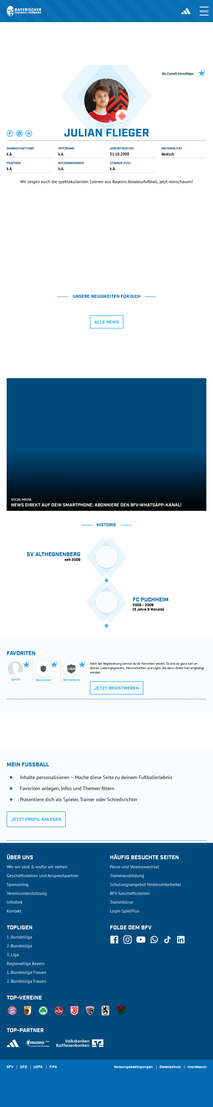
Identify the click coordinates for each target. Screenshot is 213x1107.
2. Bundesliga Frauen (26, 981)
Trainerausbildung (127, 875)
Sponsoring (18, 884)
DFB (23, 1067)
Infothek (15, 902)
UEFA (38, 1067)
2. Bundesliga (19, 945)
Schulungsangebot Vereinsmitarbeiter (145, 884)
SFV (10, 1067)
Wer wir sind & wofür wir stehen (37, 866)
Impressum (196, 1067)
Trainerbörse (121, 902)
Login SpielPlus (125, 911)
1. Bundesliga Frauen (26, 972)
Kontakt (14, 911)
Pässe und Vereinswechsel (134, 866)
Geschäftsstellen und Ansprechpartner (42, 875)
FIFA (53, 1067)
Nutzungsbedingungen (133, 1067)
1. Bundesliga (19, 937)
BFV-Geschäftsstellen (130, 893)
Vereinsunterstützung (27, 893)
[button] (10, 133)
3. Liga (13, 954)
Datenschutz (170, 1067)
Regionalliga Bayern (26, 963)
